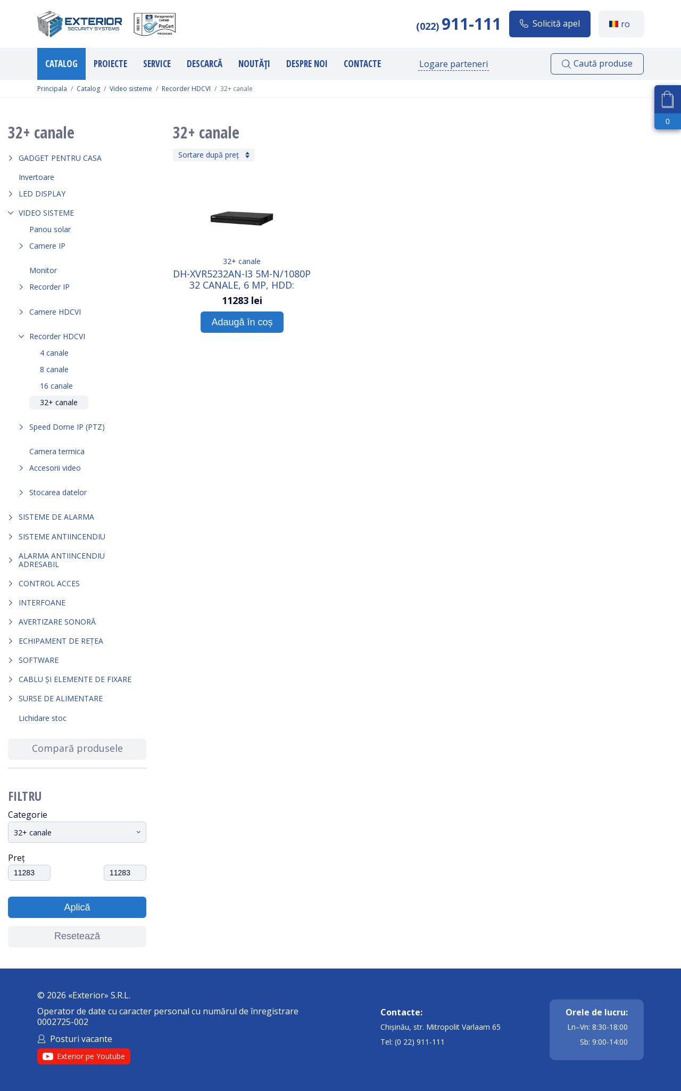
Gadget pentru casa (60, 158)
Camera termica (57, 451)
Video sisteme (131, 89)
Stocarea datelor (58, 492)
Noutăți (254, 64)
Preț (16, 858)
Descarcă (204, 64)
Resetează (77, 936)
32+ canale (59, 402)
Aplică (77, 907)
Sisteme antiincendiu (62, 536)
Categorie (27, 814)
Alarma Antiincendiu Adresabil (62, 560)
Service (157, 64)
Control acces (49, 583)
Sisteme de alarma (56, 517)
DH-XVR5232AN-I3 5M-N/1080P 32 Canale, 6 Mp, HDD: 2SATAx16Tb (242, 279)
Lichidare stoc (43, 718)
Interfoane (42, 602)
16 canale (56, 386)
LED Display (42, 193)
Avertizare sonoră (57, 622)
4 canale (54, 353)
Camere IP (47, 246)
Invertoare (36, 177)
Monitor (43, 270)
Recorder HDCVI (186, 89)
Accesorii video (55, 468)
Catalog (61, 64)
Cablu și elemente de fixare (75, 679)
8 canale (54, 369)
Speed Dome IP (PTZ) (67, 427)
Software (39, 660)
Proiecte (110, 64)
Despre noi (307, 64)
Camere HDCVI (55, 312)
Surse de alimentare (61, 698)
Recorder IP (49, 287)
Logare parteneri (453, 64)
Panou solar (50, 229)
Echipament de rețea (61, 641)
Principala (52, 89)
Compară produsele (77, 748)
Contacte (362, 64)
